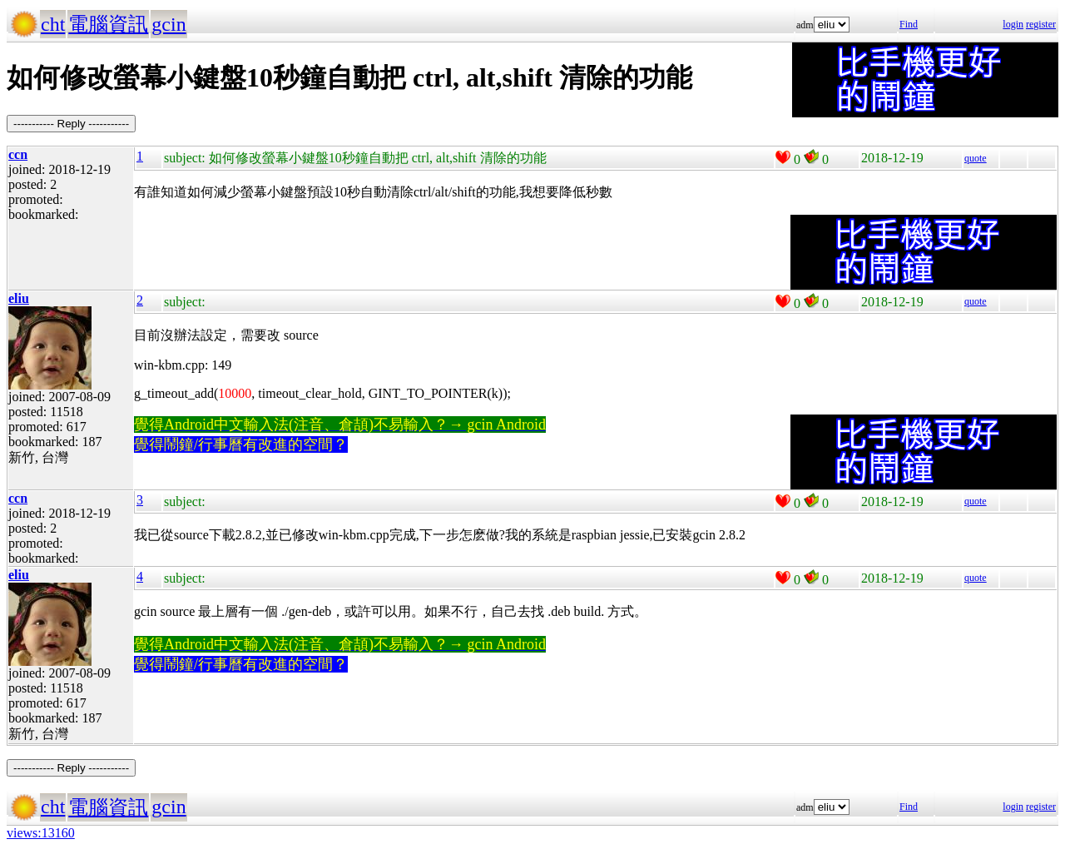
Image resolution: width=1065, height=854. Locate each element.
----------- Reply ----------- (71, 123)
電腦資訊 (108, 24)
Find (908, 24)
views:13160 (41, 833)
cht (53, 24)
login (1013, 24)
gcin (168, 24)
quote (975, 158)
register (1041, 24)
